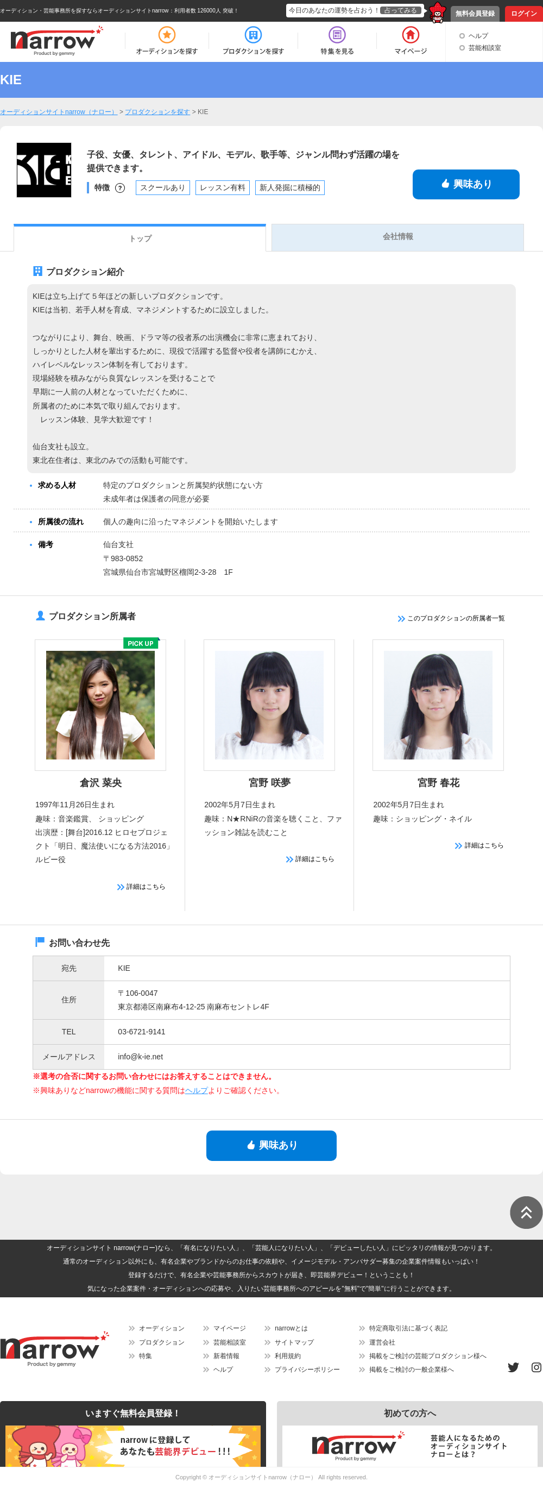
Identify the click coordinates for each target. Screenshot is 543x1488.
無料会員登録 (475, 13)
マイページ (229, 1328)
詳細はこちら (141, 886)
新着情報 (226, 1356)
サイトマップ (294, 1342)
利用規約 (288, 1356)
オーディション (162, 1328)
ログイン (524, 13)
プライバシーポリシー (307, 1369)
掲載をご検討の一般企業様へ (411, 1369)
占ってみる (400, 10)
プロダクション (162, 1342)
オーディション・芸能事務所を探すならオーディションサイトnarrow (84, 11)
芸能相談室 (485, 48)
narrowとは (291, 1328)
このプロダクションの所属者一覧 (451, 618)
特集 (145, 1356)
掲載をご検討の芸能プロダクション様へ (428, 1356)
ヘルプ (478, 36)
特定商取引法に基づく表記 (408, 1328)
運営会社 (382, 1342)
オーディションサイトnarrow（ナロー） (263, 1477)
